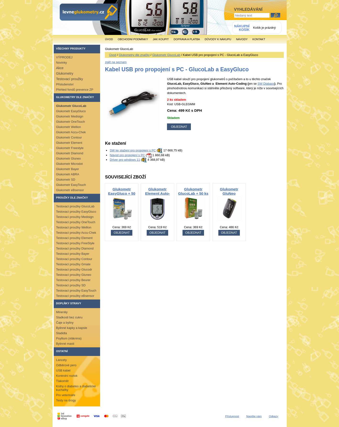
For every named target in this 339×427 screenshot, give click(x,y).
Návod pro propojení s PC (127, 155)
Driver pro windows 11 (125, 159)
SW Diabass (266, 83)
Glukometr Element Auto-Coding (157, 193)
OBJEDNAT (122, 232)
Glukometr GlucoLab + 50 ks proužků (193, 193)
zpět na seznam (115, 62)
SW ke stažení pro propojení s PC (133, 150)
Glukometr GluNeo (229, 191)
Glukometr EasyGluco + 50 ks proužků (121, 193)
